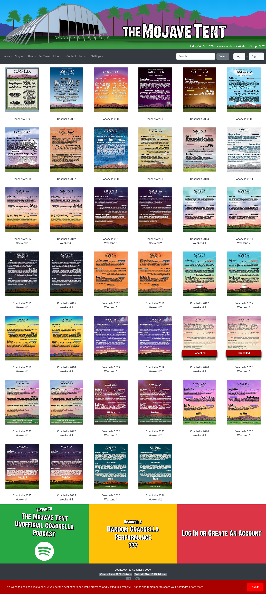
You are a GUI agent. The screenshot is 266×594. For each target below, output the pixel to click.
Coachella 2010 (199, 179)
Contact (71, 56)
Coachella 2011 (243, 179)
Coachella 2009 (155, 179)
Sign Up (256, 56)
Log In (239, 56)
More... (57, 56)
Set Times (45, 56)
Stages (19, 56)
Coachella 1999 (22, 119)
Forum (83, 56)
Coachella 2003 (155, 119)
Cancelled (199, 353)
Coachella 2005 (243, 119)
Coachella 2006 (22, 179)
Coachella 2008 (110, 179)
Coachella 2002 (110, 119)
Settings (96, 56)
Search (223, 56)
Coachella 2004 (199, 119)
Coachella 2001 (66, 119)
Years (7, 56)
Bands (32, 56)
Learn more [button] (196, 587)
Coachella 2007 (66, 179)
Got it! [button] (255, 587)
